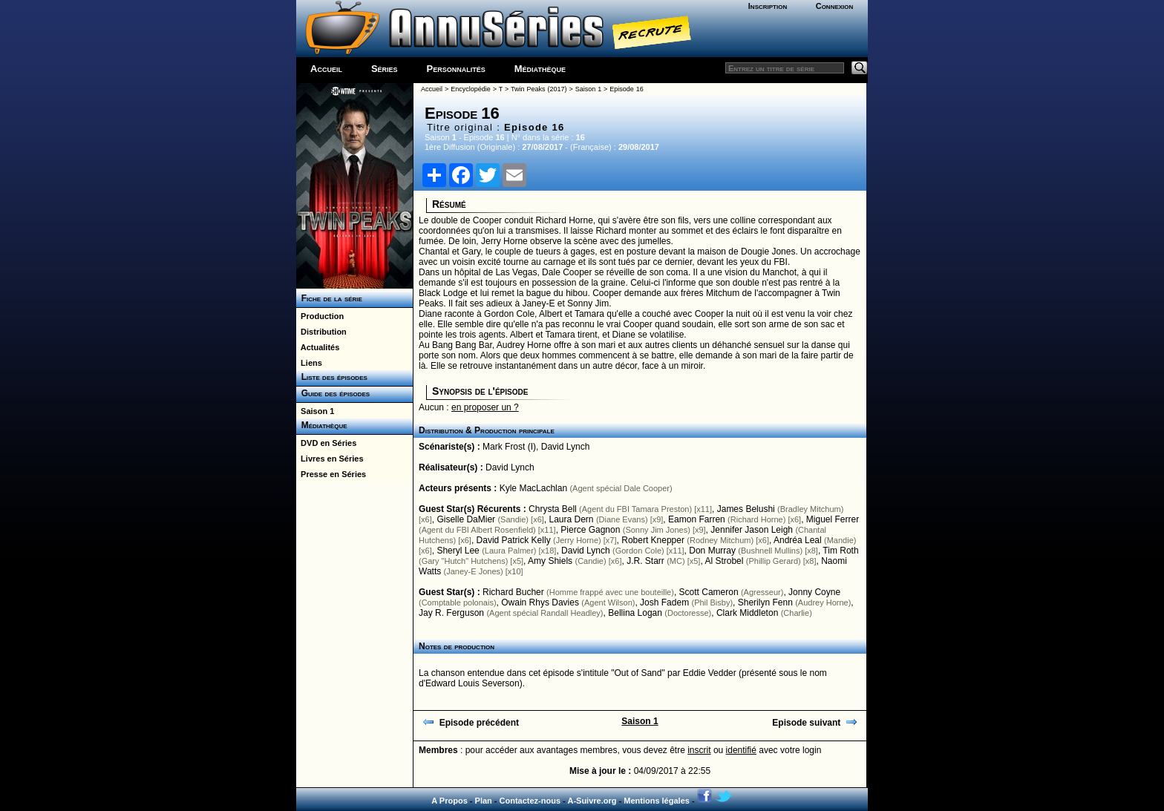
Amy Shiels (550, 561)
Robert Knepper (652, 540)
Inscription (767, 5)
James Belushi (746, 509)
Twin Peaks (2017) (538, 89)
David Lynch (565, 446)
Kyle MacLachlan (533, 488)
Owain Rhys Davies (540, 602)
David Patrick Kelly (514, 540)
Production (320, 316)
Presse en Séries (331, 474)
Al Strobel (723, 561)
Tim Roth (840, 550)
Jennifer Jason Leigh (751, 530)
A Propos (449, 800)
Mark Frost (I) (509, 446)
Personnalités (456, 68)
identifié (741, 750)
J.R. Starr (645, 561)
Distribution (321, 331)
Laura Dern (571, 519)
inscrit (698, 750)
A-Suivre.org (591, 800)
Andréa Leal (798, 540)
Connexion (835, 5)
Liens (309, 362)
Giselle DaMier (465, 519)
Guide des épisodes (333, 393)
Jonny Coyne (814, 592)
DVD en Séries (326, 443)
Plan (483, 800)
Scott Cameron (709, 592)
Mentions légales (657, 800)
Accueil (326, 68)
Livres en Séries (330, 458)
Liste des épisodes (331, 377)
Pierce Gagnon (590, 530)
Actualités (317, 347)
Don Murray (712, 550)
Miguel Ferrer (832, 519)
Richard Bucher (513, 592)
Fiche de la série (329, 298)
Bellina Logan (635, 613)
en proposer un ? (485, 407)
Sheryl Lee (457, 550)
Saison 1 (315, 411)
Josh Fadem (664, 602)
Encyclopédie (471, 89)
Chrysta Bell (553, 509)
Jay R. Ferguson (451, 613)
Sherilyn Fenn (765, 602)
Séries (384, 68)
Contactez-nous (530, 800)
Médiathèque (540, 68)
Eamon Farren (696, 519)
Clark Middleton (747, 613)
